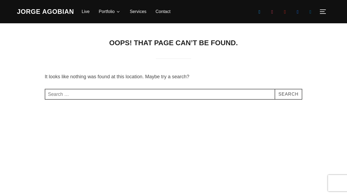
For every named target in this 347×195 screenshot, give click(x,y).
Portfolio (116, 11)
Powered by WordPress (36, 139)
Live (92, 11)
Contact (169, 11)
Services (144, 11)
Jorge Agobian (48, 11)
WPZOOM (322, 139)
